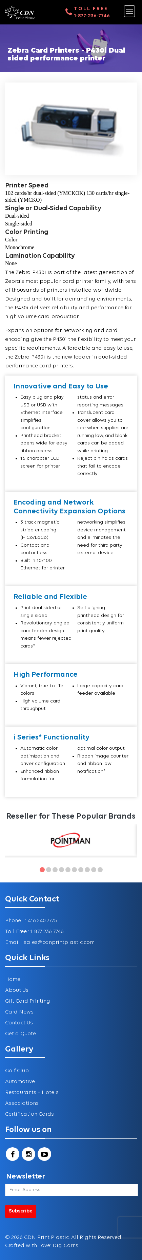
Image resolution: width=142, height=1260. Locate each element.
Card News (19, 1012)
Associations (22, 1103)
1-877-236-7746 (92, 16)
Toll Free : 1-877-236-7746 (34, 931)
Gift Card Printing (27, 1001)
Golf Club (17, 1071)
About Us (16, 990)
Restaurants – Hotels (32, 1092)
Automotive (20, 1081)
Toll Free (91, 9)
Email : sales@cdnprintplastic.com (50, 942)
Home (12, 979)
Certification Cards (29, 1114)
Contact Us (19, 1023)
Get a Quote (20, 1034)
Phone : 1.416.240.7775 (31, 921)
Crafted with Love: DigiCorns (41, 1245)
